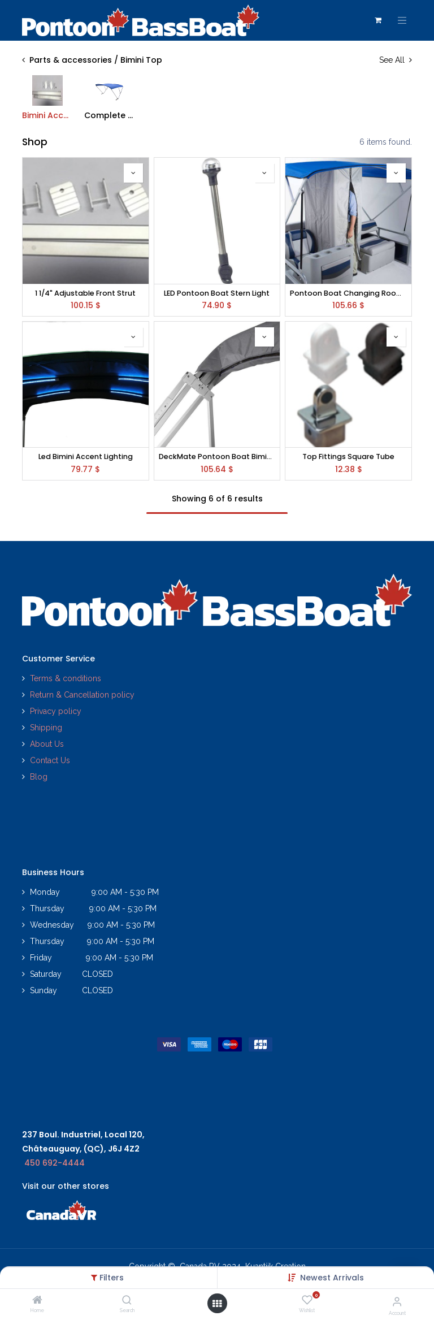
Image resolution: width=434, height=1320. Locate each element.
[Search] (126, 1300)
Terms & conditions (65, 678)
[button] (332, 1277)
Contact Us (50, 760)
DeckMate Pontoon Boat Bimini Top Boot (217, 456)
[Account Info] (397, 1301)
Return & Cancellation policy (82, 694)
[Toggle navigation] (402, 20)
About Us (47, 743)
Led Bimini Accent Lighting (85, 456)
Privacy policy (57, 711)
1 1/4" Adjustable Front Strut (85, 293)
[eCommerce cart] (378, 20)
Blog (38, 776)
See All (395, 59)
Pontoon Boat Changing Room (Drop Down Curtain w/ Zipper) (348, 293)
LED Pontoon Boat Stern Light (217, 293)
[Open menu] (217, 1303)
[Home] (37, 1300)
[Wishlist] (307, 1300)
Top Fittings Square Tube (348, 456)
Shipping (46, 727)
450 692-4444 (54, 1162)
